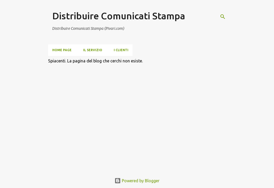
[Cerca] (223, 16)
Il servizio (92, 50)
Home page (62, 50)
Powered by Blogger (137, 180)
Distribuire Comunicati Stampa (118, 15)
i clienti (121, 50)
